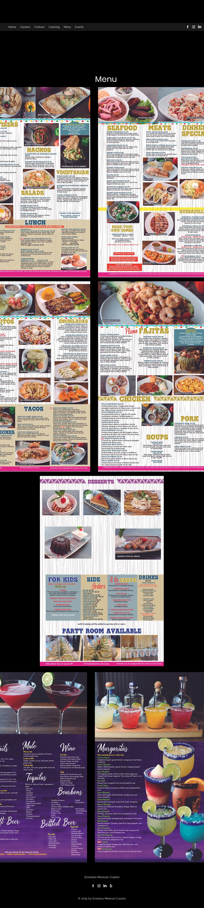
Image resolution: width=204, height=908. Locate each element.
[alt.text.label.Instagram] (194, 27)
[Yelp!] (111, 886)
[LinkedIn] (200, 27)
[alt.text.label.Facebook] (188, 27)
